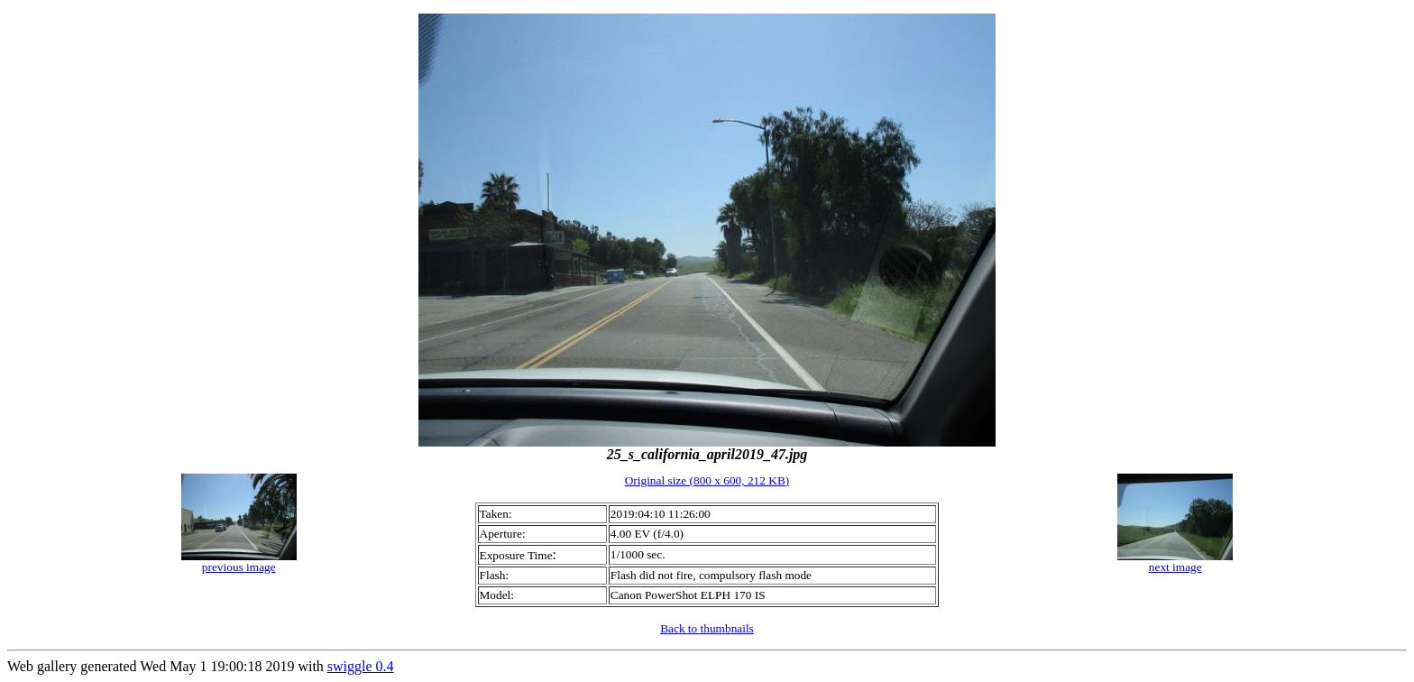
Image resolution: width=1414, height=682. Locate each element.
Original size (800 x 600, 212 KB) (707, 480)
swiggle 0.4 (360, 666)
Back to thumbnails (707, 628)
